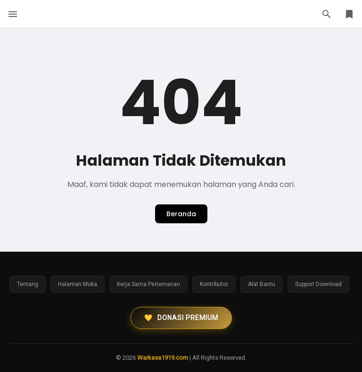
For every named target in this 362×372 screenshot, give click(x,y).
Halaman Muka (77, 284)
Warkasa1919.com (162, 357)
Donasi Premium (181, 318)
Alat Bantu (261, 284)
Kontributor (214, 284)
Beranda (181, 214)
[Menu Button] (12, 14)
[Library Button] (349, 14)
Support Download (318, 284)
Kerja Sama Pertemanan (148, 284)
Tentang (27, 284)
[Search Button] (326, 14)
